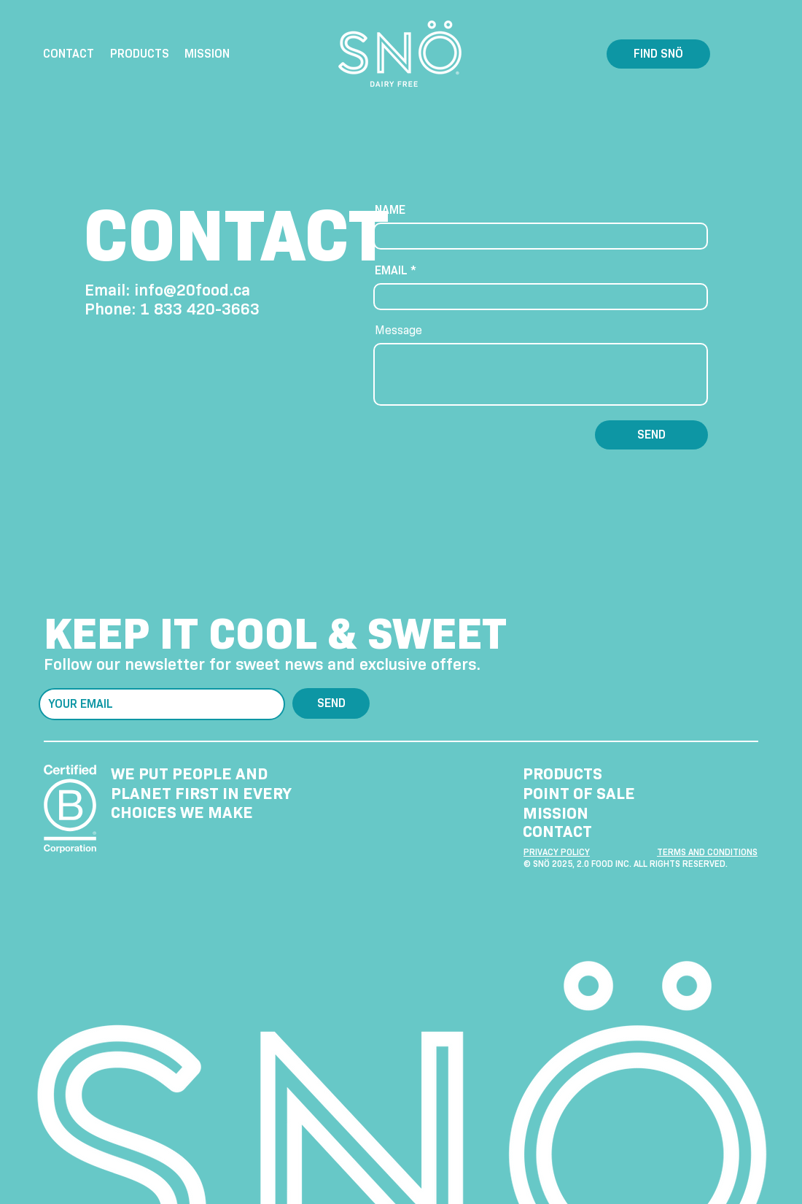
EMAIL (391, 271)
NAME (390, 210)
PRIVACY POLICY (556, 851)
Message (398, 330)
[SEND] (651, 434)
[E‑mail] (157, 704)
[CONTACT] (587, 831)
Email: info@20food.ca (167, 290)
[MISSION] (587, 813)
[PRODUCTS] (587, 774)
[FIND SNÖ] (658, 54)
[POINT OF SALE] (587, 793)
